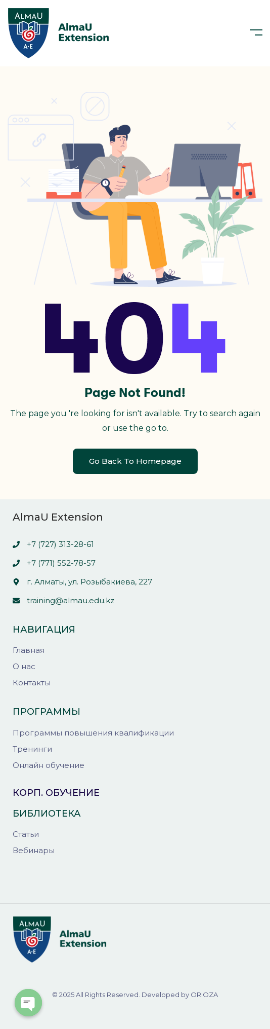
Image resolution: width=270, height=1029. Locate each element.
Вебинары (34, 850)
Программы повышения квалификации (93, 733)
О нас (24, 666)
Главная (28, 650)
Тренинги (32, 749)
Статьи (26, 834)
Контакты (32, 682)
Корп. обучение (56, 792)
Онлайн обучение (48, 765)
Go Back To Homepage (135, 461)
